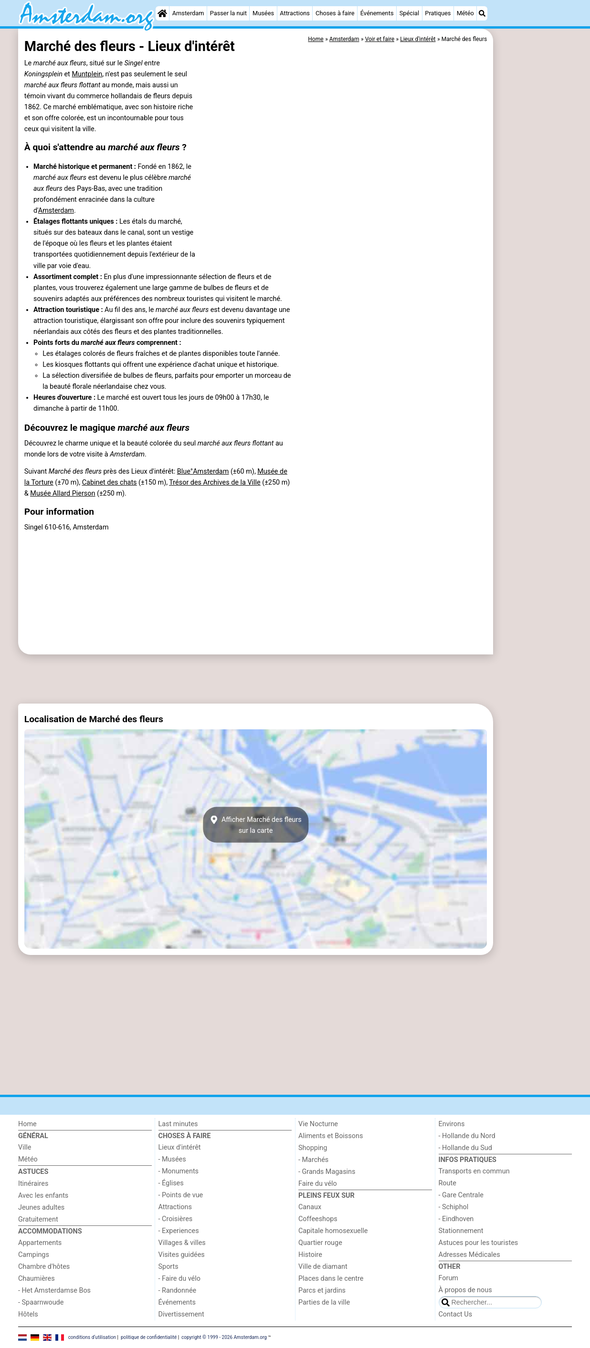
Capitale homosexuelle (333, 1231)
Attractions (295, 13)
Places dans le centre (330, 1279)
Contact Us (456, 1314)
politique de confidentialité (149, 1337)
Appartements (40, 1243)
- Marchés (313, 1160)
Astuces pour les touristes (478, 1243)
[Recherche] (482, 13)
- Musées (172, 1159)
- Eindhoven (456, 1219)
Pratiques (438, 13)
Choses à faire (335, 13)
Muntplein (87, 74)
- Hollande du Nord (467, 1136)
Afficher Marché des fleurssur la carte (256, 824)
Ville (24, 1147)
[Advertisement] (533, 248)
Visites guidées (181, 1255)
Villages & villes (182, 1243)
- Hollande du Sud (465, 1148)
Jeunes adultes (41, 1207)
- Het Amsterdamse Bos (54, 1290)
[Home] (162, 13)
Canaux (309, 1207)
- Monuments (178, 1171)
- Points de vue (180, 1195)
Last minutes (178, 1124)
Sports (168, 1267)
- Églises (171, 1183)
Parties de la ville (324, 1302)
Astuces (33, 1172)
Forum (448, 1278)
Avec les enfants (43, 1196)
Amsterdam (188, 13)
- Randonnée (177, 1290)
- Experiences (178, 1231)
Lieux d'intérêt (179, 1147)
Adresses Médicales (469, 1255)
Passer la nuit (228, 13)
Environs (452, 1124)
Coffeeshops (317, 1219)
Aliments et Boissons (330, 1136)
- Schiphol (454, 1207)
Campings (33, 1255)
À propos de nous (465, 1290)
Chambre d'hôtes (44, 1267)
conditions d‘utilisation (92, 1337)
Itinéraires (33, 1184)
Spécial (409, 13)
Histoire (310, 1255)
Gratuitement (38, 1219)
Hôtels (28, 1314)
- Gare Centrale (461, 1195)
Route (447, 1183)
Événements (377, 13)
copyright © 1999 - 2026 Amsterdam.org (224, 1337)
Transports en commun (474, 1171)
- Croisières (175, 1219)
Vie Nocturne (318, 1124)
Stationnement (461, 1231)
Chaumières (36, 1279)
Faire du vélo (317, 1184)
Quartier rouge (320, 1243)
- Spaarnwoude (40, 1302)
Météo (465, 13)
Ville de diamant (323, 1267)
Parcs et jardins (322, 1290)
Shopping (312, 1148)
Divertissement (181, 1314)
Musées (263, 13)
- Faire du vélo (179, 1279)
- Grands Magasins (326, 1172)
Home (27, 1124)
